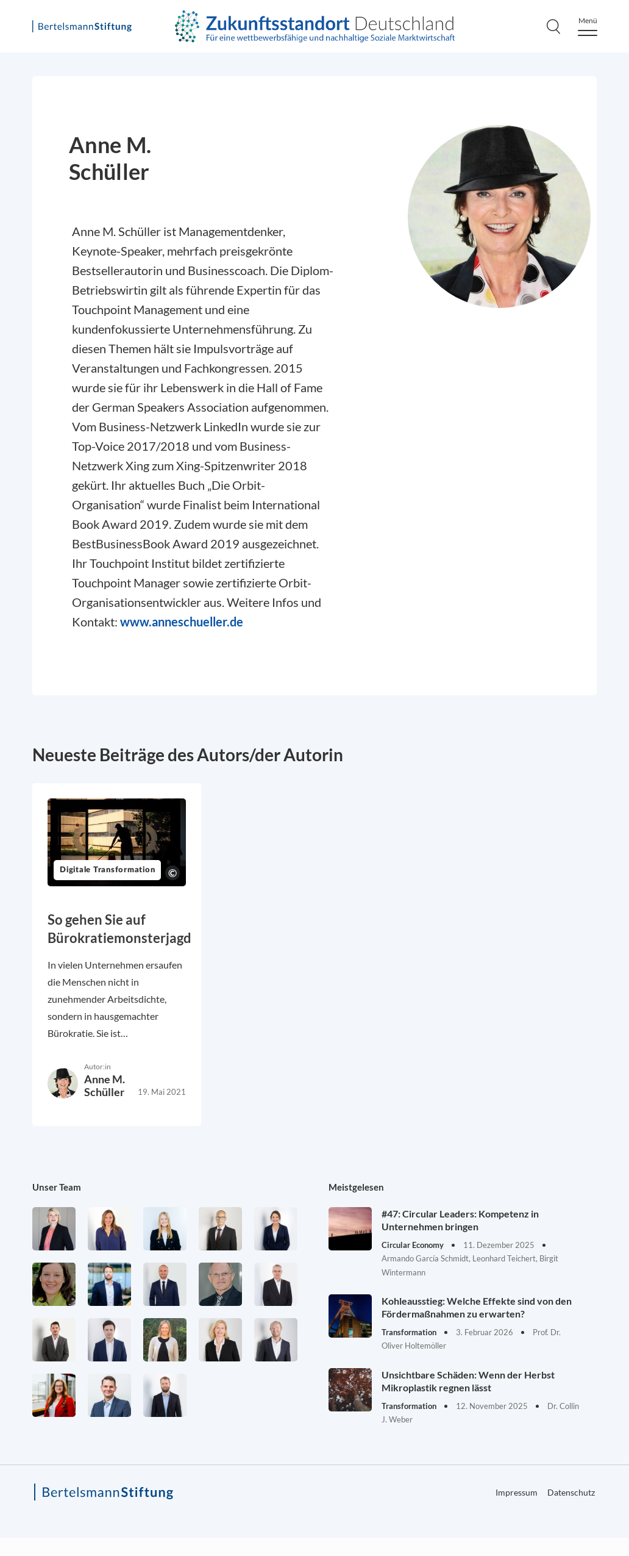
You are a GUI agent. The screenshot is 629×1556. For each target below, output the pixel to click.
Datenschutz (571, 1492)
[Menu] (587, 26)
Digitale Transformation (107, 870)
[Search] (553, 26)
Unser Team (56, 1186)
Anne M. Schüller (104, 1085)
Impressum (517, 1492)
